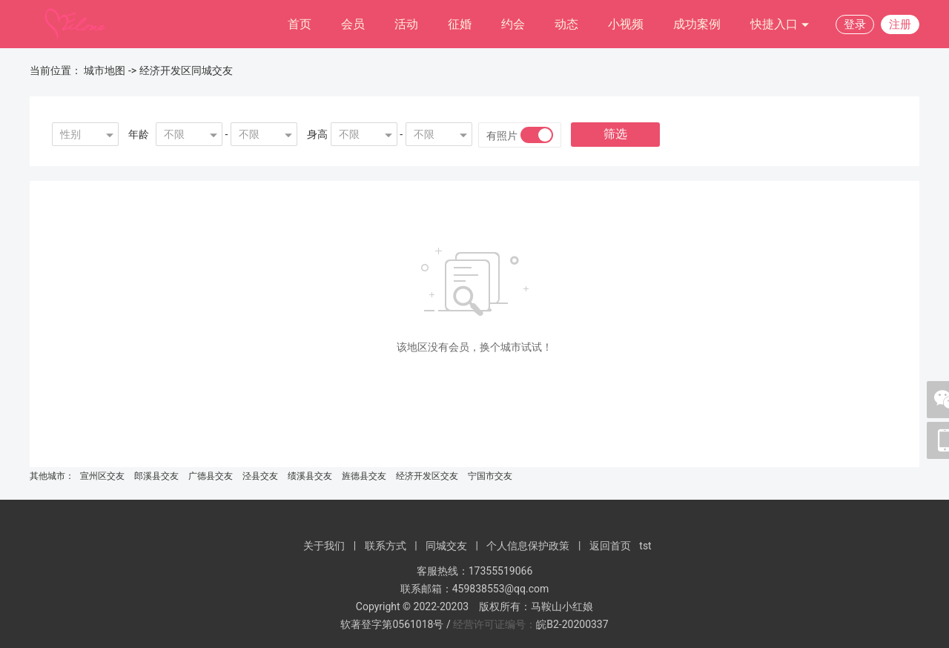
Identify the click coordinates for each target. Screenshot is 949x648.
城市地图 (104, 70)
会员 (353, 24)
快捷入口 (780, 25)
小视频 (626, 24)
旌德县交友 (364, 476)
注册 (900, 24)
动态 (566, 24)
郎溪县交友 (156, 476)
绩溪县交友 (310, 476)
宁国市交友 (490, 476)
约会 (513, 24)
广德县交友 (210, 476)
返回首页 (610, 546)
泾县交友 (260, 476)
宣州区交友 (102, 476)
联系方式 (385, 546)
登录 (855, 24)
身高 (317, 134)
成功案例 (697, 24)
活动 (406, 24)
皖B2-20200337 (572, 624)
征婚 (460, 24)
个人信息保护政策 (527, 546)
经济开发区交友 (427, 476)
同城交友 (446, 546)
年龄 (138, 134)
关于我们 (324, 546)
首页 (299, 24)
